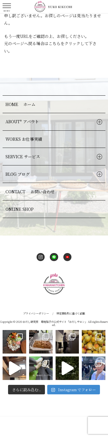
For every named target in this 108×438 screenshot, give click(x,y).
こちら (54, 43)
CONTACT (30, 191)
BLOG (18, 174)
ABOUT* (22, 121)
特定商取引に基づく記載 (70, 313)
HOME (21, 104)
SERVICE (23, 156)
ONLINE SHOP (19, 209)
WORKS (24, 139)
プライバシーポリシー (36, 313)
